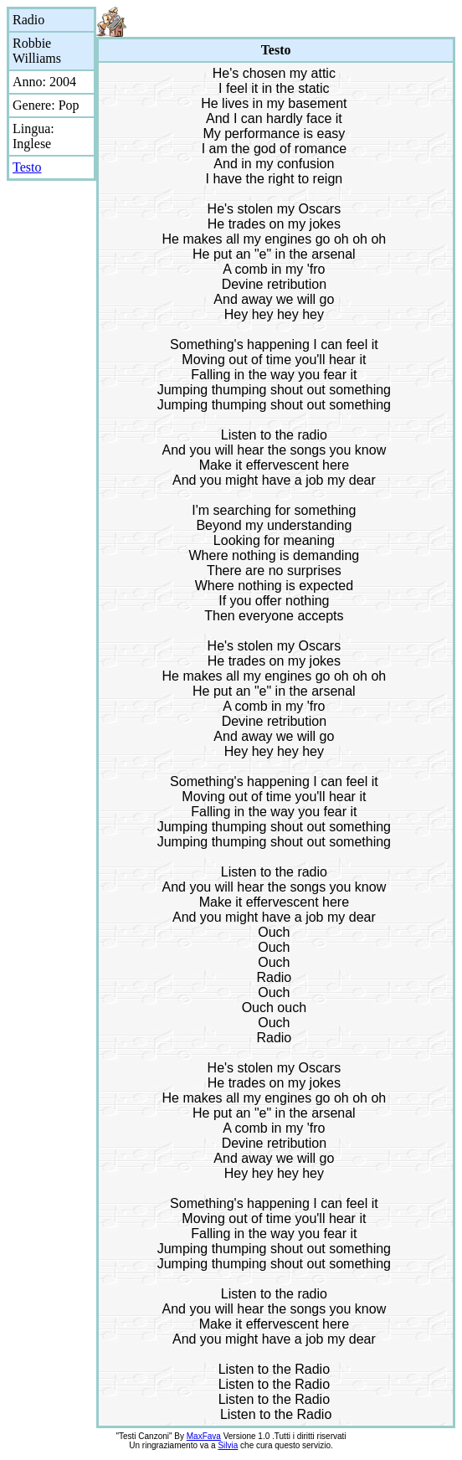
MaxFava (204, 1436)
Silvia (228, 1445)
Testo (27, 167)
